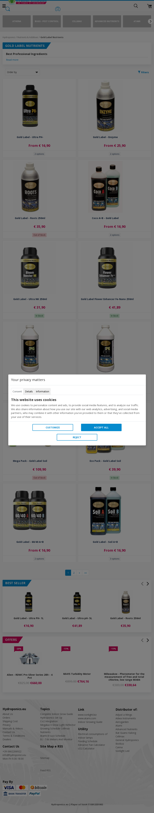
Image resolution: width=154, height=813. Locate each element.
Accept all (101, 427)
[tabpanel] (77, 408)
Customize (53, 427)
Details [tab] (29, 391)
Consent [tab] (17, 391)
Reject (77, 437)
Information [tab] (42, 391)
